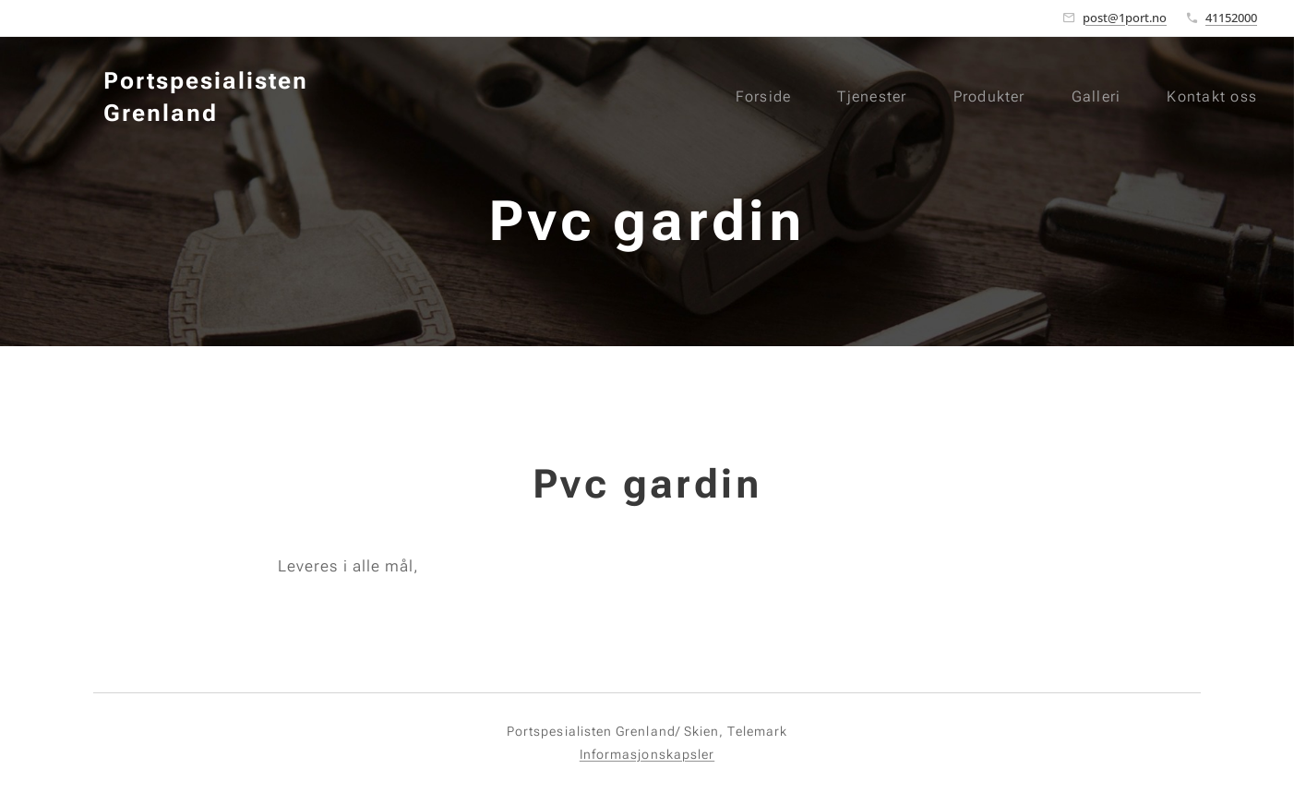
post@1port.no (1125, 17)
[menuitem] (759, 97)
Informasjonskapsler (647, 754)
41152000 (1231, 17)
